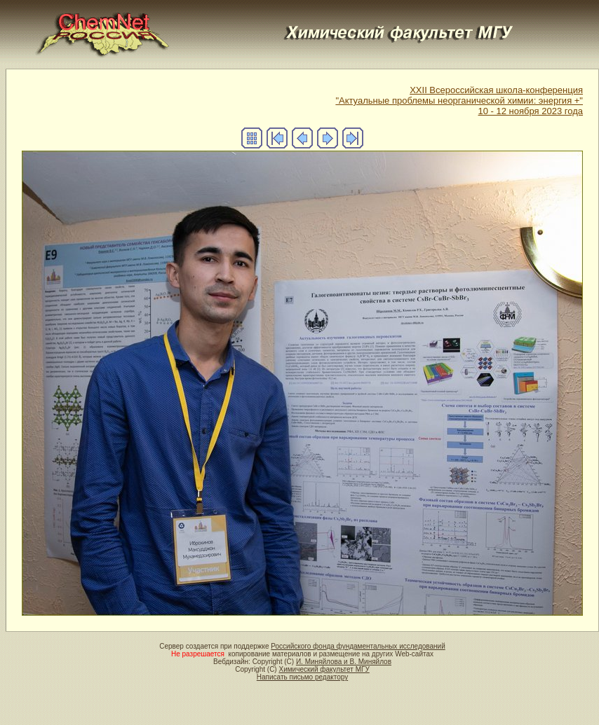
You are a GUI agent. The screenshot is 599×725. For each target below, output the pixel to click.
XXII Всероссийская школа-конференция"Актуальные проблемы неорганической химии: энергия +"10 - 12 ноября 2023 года (459, 100)
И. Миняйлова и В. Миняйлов (343, 661)
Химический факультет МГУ (323, 669)
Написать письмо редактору (302, 677)
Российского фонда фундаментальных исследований (358, 646)
